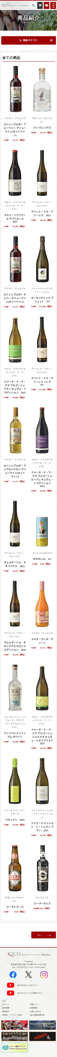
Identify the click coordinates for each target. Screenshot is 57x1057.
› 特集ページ (34, 1004)
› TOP (3, 1001)
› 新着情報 (33, 1008)
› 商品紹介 (5, 1011)
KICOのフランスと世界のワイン (30, 993)
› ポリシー (5, 1004)
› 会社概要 (5, 1008)
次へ (39, 935)
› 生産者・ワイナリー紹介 (11, 1015)
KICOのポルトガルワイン (27, 985)
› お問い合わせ (35, 1011)
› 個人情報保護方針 (37, 1015)
